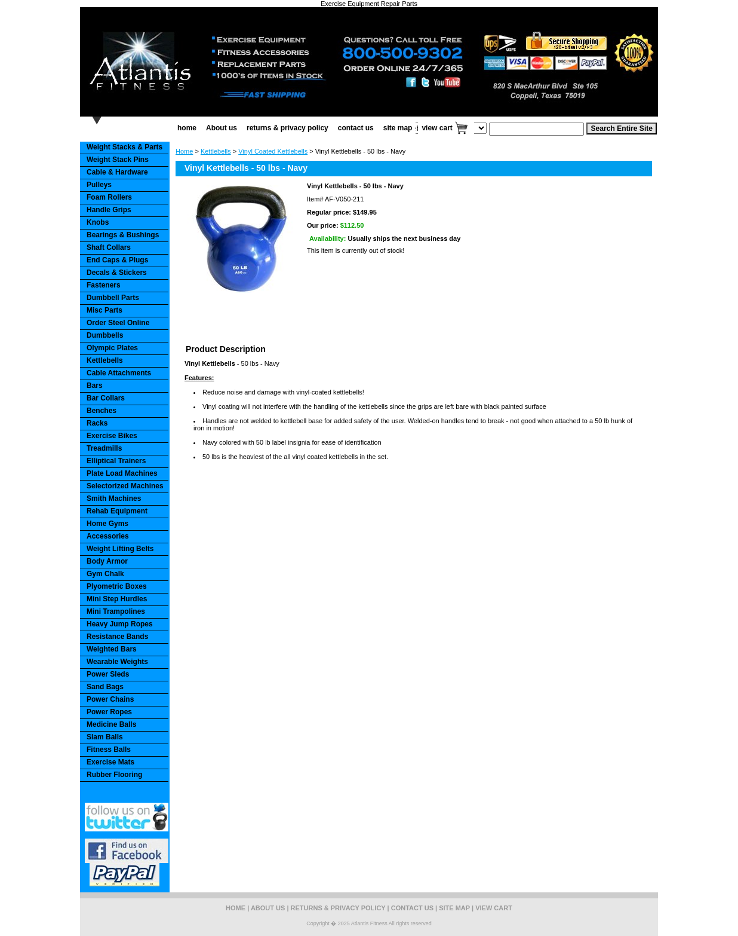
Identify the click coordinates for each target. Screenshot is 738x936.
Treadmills (104, 448)
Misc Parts (104, 310)
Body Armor (107, 561)
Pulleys (99, 185)
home (186, 128)
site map (398, 128)
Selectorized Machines (125, 486)
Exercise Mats (110, 762)
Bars (95, 385)
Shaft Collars (109, 247)
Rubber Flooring (114, 774)
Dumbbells (105, 335)
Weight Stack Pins (118, 159)
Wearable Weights (117, 661)
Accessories (108, 536)
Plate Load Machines (122, 473)
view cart (437, 128)
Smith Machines (114, 498)
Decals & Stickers (117, 272)
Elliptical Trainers (116, 461)
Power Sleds (108, 674)
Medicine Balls (111, 724)
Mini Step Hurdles (117, 599)
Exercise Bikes (112, 436)
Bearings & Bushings (123, 235)
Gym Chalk (105, 574)
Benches (101, 410)
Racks (97, 423)
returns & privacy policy (287, 128)
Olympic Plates (112, 348)
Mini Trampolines (116, 611)
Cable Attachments (119, 373)
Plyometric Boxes (117, 586)
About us (221, 128)
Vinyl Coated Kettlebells (273, 151)
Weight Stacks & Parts (124, 147)
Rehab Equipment (117, 511)
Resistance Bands (117, 636)
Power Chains (110, 699)
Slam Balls (105, 737)
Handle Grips (109, 210)
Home (184, 151)
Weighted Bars (112, 649)
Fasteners (104, 285)
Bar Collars (106, 398)
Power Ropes (109, 712)
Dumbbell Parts (113, 297)
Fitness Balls (109, 749)
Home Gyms (107, 523)
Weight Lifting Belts (120, 549)
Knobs (98, 222)
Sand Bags (105, 687)
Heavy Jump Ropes (120, 624)
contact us (356, 128)
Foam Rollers (109, 197)
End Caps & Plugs (117, 260)
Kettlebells (216, 151)
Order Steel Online (118, 323)
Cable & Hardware (117, 172)
